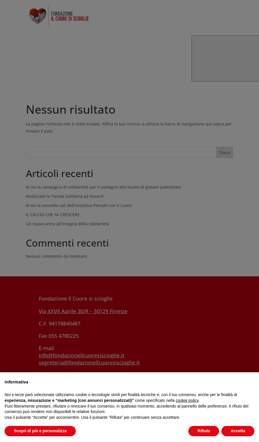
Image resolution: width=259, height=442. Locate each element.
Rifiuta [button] (204, 431)
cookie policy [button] (187, 400)
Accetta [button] (238, 431)
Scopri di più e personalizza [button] (40, 431)
